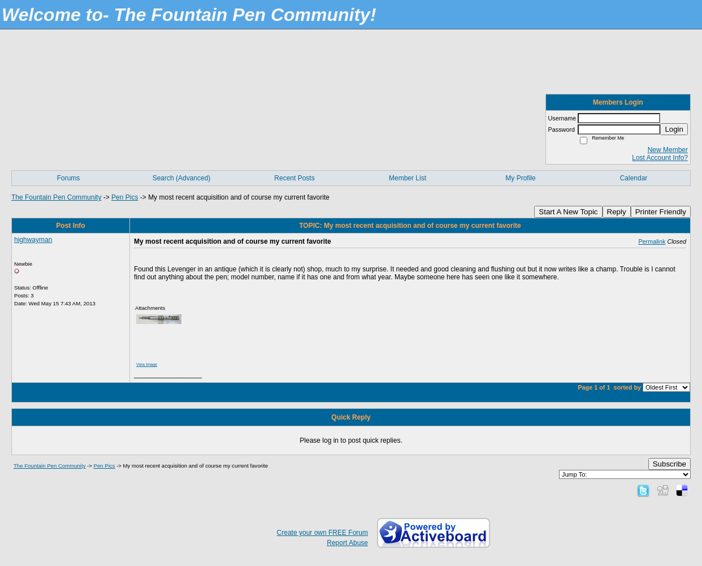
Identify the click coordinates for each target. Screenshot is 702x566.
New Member (668, 150)
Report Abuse (347, 543)
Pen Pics (124, 197)
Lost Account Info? (660, 158)
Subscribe (669, 464)
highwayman (33, 240)
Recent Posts (294, 178)
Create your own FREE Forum (322, 533)
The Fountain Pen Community (56, 197)
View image (146, 364)
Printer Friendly (660, 212)
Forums (68, 178)
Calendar (634, 178)
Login (674, 129)
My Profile (520, 178)
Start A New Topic (568, 212)
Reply (616, 212)
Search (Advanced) (182, 178)
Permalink (651, 241)
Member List (407, 178)
